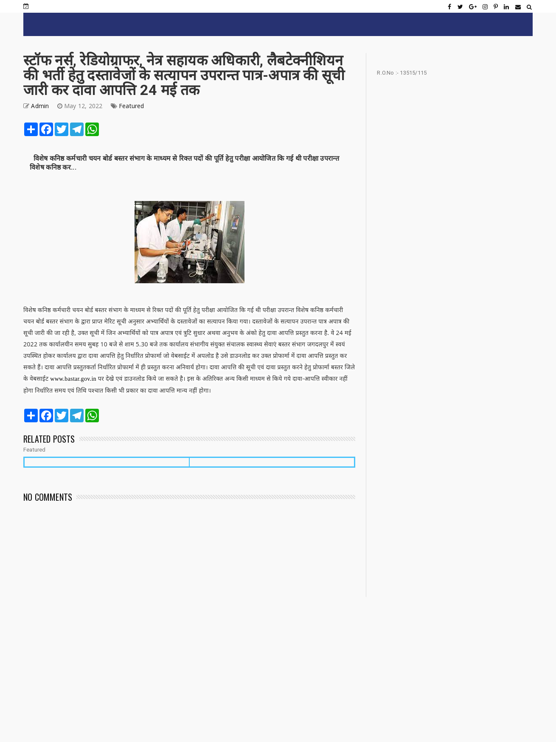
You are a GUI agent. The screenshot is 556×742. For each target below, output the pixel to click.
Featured (131, 106)
